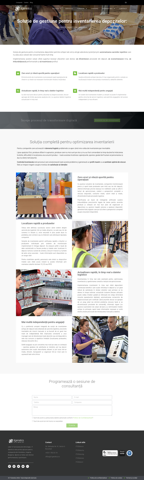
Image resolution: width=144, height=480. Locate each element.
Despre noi (108, 8)
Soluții (57, 8)
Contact (123, 8)
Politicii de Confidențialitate (82, 418)
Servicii (69, 8)
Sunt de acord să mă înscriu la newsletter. (48, 421)
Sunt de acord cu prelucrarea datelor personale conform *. (64, 418)
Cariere (94, 8)
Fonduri (82, 8)
